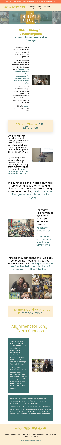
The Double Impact (24, 435)
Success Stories (32, 7)
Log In (55, 7)
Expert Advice (40, 7)
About (13, 435)
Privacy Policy (34, 437)
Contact (47, 6)
